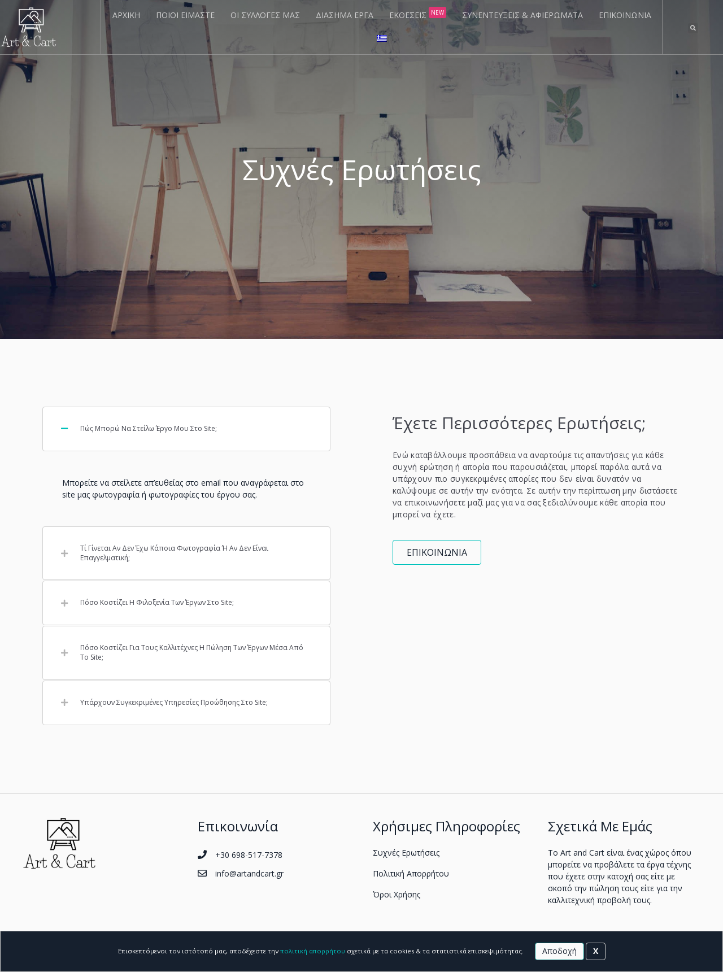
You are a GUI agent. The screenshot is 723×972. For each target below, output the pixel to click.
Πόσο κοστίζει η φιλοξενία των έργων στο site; (157, 602)
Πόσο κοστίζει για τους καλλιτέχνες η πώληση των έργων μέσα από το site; (191, 652)
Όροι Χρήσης (396, 894)
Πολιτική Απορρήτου (411, 873)
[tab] (186, 429)
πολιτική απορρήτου (312, 951)
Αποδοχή (559, 950)
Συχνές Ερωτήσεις (406, 852)
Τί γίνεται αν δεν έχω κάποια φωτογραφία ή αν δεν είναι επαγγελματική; (174, 553)
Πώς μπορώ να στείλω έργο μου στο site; (148, 428)
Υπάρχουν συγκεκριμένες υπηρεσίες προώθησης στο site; (174, 702)
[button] (437, 552)
